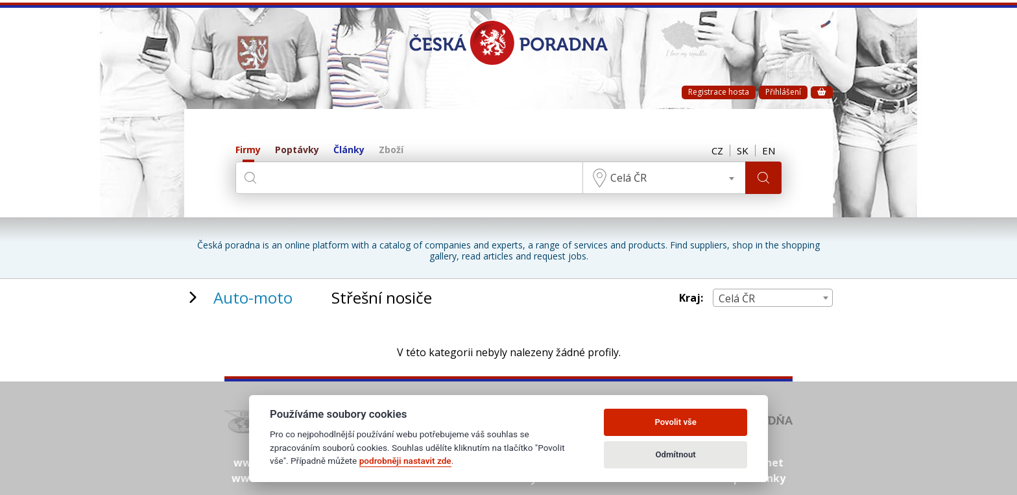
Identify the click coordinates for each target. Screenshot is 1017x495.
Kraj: (691, 298)
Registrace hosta (718, 91)
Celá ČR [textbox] (628, 178)
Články (349, 150)
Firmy (248, 150)
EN (768, 150)
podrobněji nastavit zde (405, 460)
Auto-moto (253, 297)
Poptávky (297, 150)
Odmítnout (676, 454)
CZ (717, 150)
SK (742, 150)
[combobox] (664, 177)
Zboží (391, 150)
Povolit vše (675, 422)
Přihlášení (783, 91)
